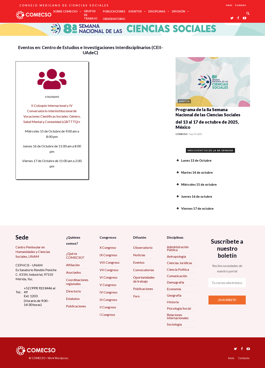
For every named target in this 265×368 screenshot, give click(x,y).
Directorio (73, 291)
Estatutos (73, 299)
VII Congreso (109, 270)
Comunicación (177, 276)
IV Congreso (108, 292)
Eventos (139, 262)
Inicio (229, 5)
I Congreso (107, 314)
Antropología (176, 256)
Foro (136, 296)
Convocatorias (143, 270)
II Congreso (108, 307)
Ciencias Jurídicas (179, 263)
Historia (173, 302)
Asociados (73, 272)
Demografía (175, 282)
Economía (174, 289)
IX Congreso (108, 255)
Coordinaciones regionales (77, 282)
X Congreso (108, 247)
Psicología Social (179, 308)
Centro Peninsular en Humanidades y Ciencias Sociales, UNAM (33, 251)
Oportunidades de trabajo (144, 279)
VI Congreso (108, 277)
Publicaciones (76, 306)
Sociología (174, 324)
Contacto (240, 5)
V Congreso (108, 285)
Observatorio (143, 247)
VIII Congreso (109, 262)
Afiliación (73, 265)
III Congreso (108, 300)
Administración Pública (178, 248)
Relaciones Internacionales (178, 316)
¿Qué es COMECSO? (75, 255)
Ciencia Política (178, 269)
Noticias (139, 255)
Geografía (174, 295)
